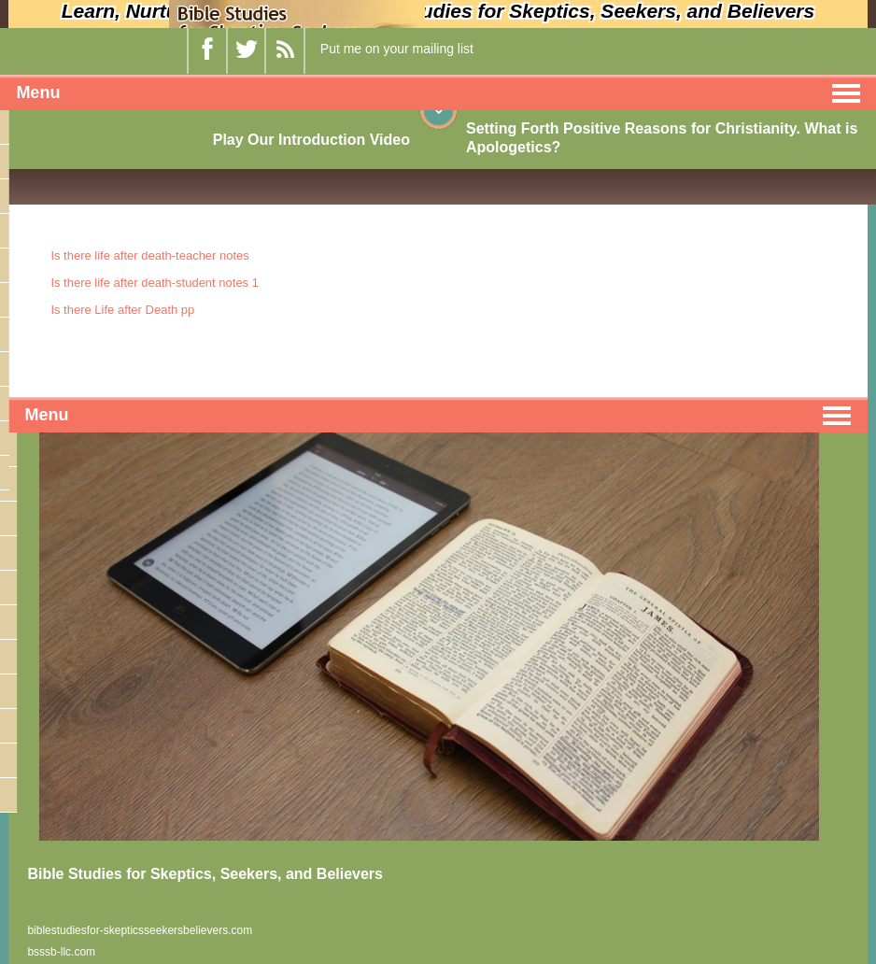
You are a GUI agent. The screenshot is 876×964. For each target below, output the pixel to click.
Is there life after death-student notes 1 (154, 283)
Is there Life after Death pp (122, 310)
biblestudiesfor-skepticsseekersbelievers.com (139, 930)
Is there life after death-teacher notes (149, 255)
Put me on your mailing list (396, 48)
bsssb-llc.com (61, 951)
